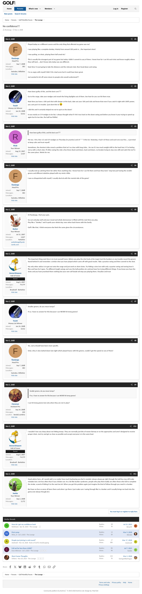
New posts (8, 14)
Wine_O (14, 535)
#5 (135, 210)
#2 (135, 86)
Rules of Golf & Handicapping (39, 543)
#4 (135, 165)
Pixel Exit (95, 591)
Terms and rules (104, 582)
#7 (135, 301)
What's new (33, 9)
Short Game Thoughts (20, 556)
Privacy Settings (104, 585)
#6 (135, 254)
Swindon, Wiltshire (18, 71)
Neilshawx (15, 527)
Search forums (20, 14)
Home (9, 9)
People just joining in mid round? (24, 540)
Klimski (129, 535)
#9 (135, 385)
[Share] (132, 39)
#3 (135, 126)
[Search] (135, 9)
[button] (40, 9)
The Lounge (33, 527)
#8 (135, 341)
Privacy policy (116, 582)
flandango (8, 30)
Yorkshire (21, 240)
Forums (20, 9)
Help (124, 582)
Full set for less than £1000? (22, 548)
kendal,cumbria (19, 415)
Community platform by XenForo (64, 591)
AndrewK (15, 543)
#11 (135, 474)
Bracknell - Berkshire (17, 290)
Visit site (14, 74)
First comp (15, 532)
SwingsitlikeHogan (125, 559)
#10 (135, 426)
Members (48, 9)
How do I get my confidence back (24, 524)
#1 (135, 39)
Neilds (129, 551)
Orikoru (14, 559)
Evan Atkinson (16, 551)
